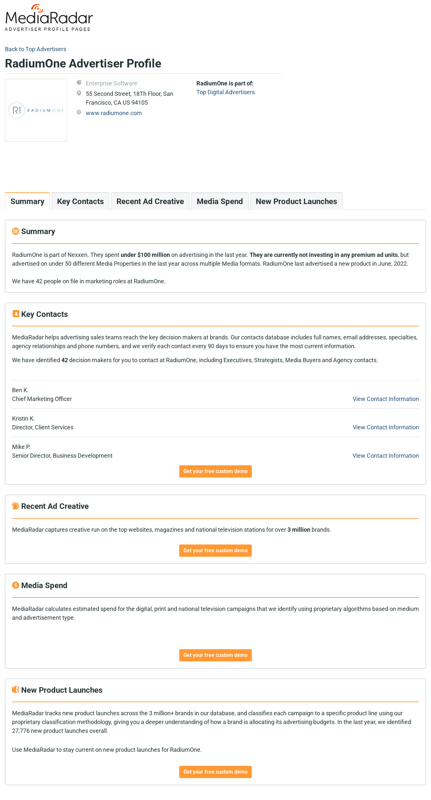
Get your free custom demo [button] (215, 471)
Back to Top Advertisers (35, 49)
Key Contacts (80, 201)
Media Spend (220, 201)
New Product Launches (296, 201)
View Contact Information (386, 398)
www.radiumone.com (114, 113)
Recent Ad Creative (150, 201)
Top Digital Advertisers (225, 92)
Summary (27, 201)
